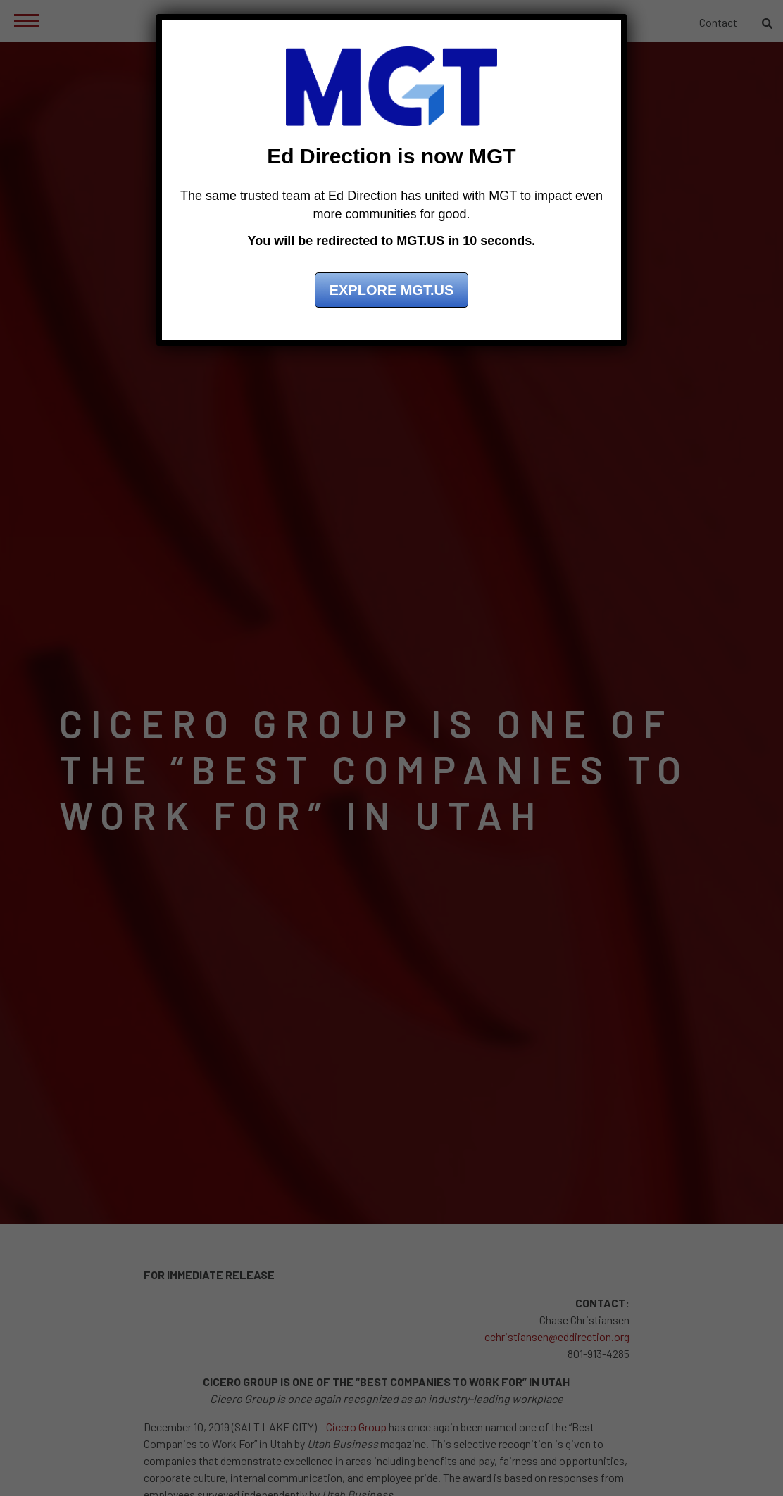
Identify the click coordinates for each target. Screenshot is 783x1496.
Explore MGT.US (392, 290)
